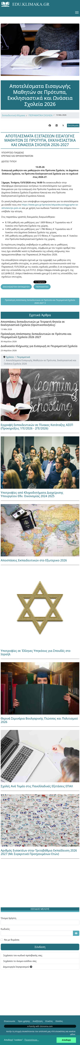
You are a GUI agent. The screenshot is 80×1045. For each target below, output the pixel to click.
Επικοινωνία (9, 1021)
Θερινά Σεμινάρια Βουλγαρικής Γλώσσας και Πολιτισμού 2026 (39, 720)
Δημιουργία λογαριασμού (17, 966)
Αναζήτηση (38, 1021)
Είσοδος (59, 1021)
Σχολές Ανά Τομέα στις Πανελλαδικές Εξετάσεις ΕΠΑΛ (37, 786)
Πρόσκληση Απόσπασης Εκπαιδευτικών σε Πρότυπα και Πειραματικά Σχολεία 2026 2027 (36, 335)
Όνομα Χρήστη (8, 918)
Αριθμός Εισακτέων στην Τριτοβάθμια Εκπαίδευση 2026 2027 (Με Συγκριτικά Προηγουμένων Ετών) (39, 852)
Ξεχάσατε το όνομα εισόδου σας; (20, 961)
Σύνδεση (40, 947)
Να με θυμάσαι (11, 939)
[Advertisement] (40, 883)
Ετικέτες (49, 1021)
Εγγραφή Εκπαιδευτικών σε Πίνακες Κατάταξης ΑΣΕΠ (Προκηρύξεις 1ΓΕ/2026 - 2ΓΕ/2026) (37, 426)
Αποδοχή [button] (66, 1040)
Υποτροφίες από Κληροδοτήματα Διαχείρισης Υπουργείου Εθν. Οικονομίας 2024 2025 (32, 494)
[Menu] (77, 12)
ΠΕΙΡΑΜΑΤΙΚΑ (42, 286)
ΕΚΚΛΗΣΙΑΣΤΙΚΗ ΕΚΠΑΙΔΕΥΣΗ (16, 286)
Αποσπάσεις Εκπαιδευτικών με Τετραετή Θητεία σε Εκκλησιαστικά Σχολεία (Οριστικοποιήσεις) (33, 323)
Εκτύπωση (73, 125)
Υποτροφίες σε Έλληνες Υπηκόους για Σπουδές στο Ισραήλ (35, 652)
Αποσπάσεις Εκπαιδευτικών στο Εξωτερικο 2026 (34, 560)
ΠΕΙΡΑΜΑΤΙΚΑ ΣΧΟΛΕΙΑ (41, 115)
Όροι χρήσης (24, 1021)
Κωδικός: (5, 928)
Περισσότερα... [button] (31, 1040)
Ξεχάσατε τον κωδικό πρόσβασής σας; (23, 955)
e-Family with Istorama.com (40, 1026)
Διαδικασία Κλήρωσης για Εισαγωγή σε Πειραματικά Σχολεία (39, 346)
